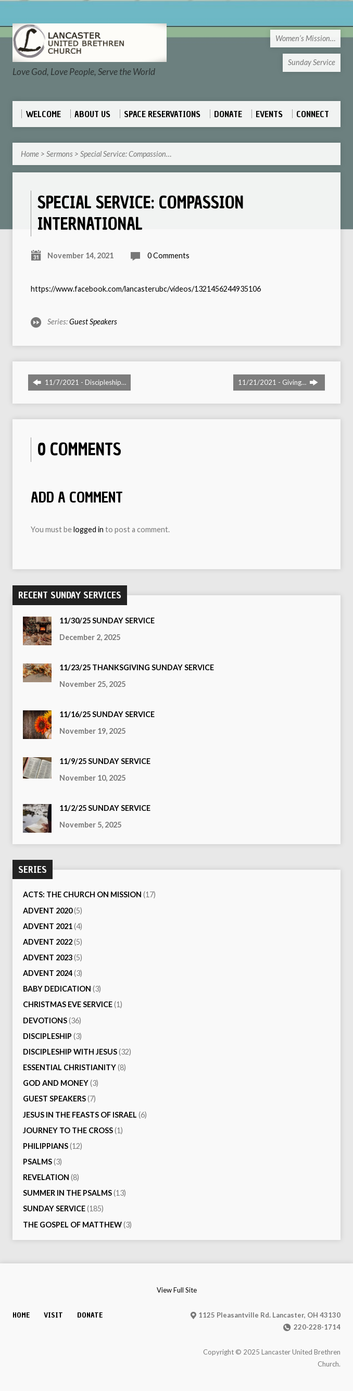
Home (30, 153)
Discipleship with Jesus (70, 1051)
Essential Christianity (69, 1067)
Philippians (45, 1146)
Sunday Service (54, 1208)
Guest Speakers (93, 321)
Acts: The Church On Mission (82, 894)
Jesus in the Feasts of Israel (80, 1114)
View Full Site (177, 1290)
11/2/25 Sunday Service (104, 808)
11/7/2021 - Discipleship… (79, 382)
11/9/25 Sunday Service (104, 761)
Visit (53, 1315)
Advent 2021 (47, 926)
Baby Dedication (57, 988)
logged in (88, 529)
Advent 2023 (47, 957)
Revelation (46, 1177)
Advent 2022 (47, 941)
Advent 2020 (47, 910)
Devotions (45, 1020)
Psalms (37, 1161)
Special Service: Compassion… (125, 153)
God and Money (56, 1083)
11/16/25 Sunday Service (107, 714)
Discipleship (47, 1036)
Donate (90, 1315)
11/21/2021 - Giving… (278, 382)
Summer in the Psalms (67, 1192)
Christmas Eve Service (67, 1004)
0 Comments (168, 255)
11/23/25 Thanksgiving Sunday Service (136, 667)
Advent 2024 (47, 973)
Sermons (59, 153)
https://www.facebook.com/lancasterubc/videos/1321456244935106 (146, 288)
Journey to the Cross (68, 1130)
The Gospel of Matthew (72, 1224)
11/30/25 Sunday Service (107, 620)
